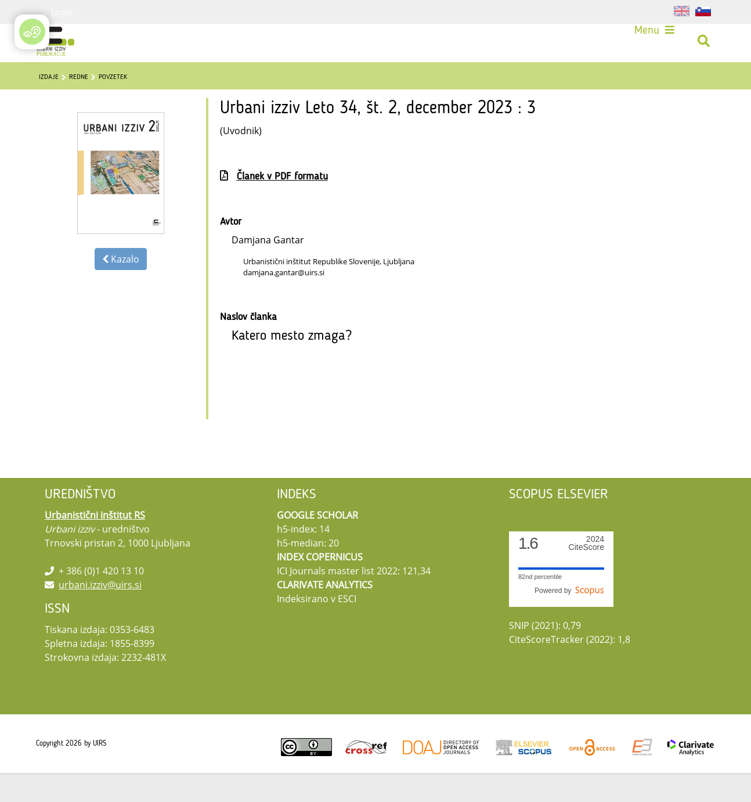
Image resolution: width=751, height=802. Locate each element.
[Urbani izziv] (60, 45)
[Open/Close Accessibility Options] (32, 32)
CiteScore (586, 572)
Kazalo (120, 288)
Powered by (569, 620)
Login (62, 11)
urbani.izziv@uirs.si (100, 613)
